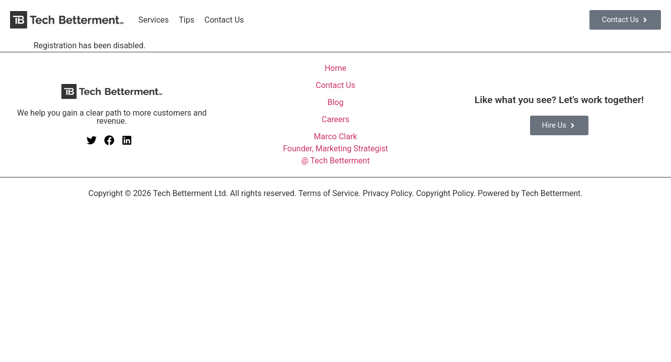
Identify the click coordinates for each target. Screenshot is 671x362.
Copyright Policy (444, 193)
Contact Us (224, 20)
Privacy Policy (387, 193)
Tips (186, 20)
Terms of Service (329, 193)
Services (153, 20)
